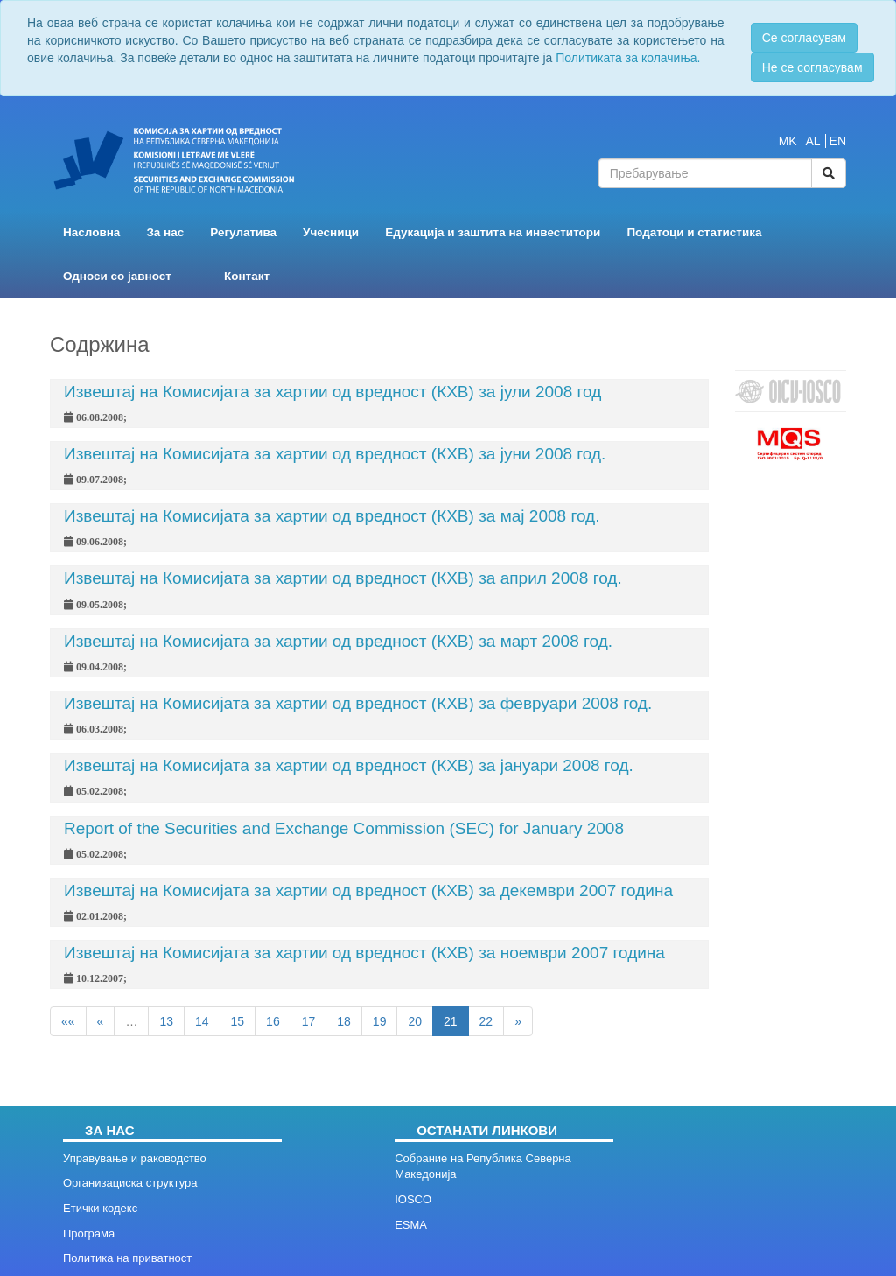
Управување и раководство (134, 1158)
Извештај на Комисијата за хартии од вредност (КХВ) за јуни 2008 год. (335, 454)
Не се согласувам (812, 67)
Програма (89, 1233)
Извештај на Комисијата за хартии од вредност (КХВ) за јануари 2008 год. (349, 765)
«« (68, 1021)
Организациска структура (130, 1182)
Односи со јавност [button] (117, 276)
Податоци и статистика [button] (693, 232)
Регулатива (243, 232)
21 (451, 1021)
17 (309, 1021)
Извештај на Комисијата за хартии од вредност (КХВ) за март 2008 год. (338, 641)
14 (202, 1021)
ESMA (411, 1224)
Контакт (247, 276)
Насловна (91, 232)
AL (813, 141)
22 (487, 1021)
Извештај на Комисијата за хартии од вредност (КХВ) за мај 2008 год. (331, 516)
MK (788, 141)
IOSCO (413, 1199)
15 (238, 1021)
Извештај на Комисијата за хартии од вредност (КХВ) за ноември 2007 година (364, 952)
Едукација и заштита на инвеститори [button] (492, 232)
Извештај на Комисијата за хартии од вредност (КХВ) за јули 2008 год (332, 391)
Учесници (331, 232)
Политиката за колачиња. (628, 58)
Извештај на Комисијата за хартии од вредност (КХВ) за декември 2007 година (368, 890)
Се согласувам (804, 38)
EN (838, 141)
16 (273, 1021)
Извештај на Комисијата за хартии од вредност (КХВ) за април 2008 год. (343, 578)
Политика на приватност (127, 1258)
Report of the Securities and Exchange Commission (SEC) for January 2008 (344, 828)
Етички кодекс (100, 1208)
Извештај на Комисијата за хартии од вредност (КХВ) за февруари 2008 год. (358, 703)
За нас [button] (165, 232)
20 (415, 1021)
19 (380, 1021)
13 (166, 1021)
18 (344, 1021)
